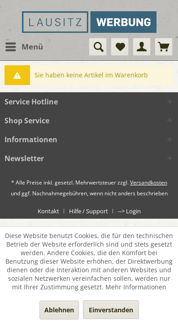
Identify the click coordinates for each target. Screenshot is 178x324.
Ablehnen (59, 310)
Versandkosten (148, 182)
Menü (24, 46)
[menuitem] (24, 47)
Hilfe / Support (88, 211)
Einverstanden (111, 310)
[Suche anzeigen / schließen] (98, 47)
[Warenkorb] (164, 47)
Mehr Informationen (135, 287)
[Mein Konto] (142, 47)
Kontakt (48, 211)
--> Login (129, 211)
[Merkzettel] (120, 47)
